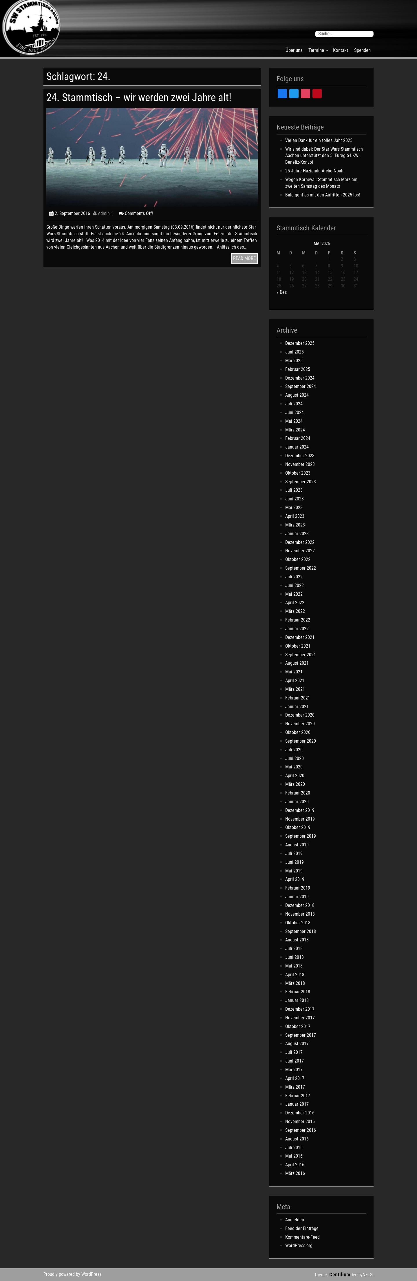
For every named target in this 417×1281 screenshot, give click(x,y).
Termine (316, 50)
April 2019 (294, 879)
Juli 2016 (294, 1147)
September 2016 (300, 1130)
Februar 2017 (297, 1095)
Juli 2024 (294, 404)
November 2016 (300, 1121)
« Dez (282, 292)
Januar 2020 (297, 801)
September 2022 (300, 568)
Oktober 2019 (297, 827)
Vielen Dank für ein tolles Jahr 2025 (318, 140)
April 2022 (294, 602)
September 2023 (300, 481)
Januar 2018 (297, 1000)
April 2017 (294, 1078)
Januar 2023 (297, 533)
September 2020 (300, 741)
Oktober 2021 (297, 646)
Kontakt (340, 50)
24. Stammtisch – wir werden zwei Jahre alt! (138, 97)
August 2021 (297, 663)
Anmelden (294, 1219)
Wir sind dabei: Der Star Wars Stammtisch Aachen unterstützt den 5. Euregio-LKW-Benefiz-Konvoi (324, 155)
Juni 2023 (294, 499)
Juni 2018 (294, 957)
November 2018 (300, 914)
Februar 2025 (297, 369)
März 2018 (295, 983)
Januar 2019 (297, 896)
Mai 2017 (294, 1069)
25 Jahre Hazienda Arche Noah (314, 171)
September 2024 (300, 386)
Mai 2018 (294, 966)
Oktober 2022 (297, 559)
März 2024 (295, 430)
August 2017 (297, 1043)
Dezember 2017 (299, 1009)
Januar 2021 (297, 706)
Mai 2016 (294, 1156)
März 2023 (295, 525)
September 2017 (300, 1035)
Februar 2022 (297, 620)
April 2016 (294, 1164)
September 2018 (300, 931)
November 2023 (300, 464)
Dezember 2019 (299, 810)
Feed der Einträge (302, 1228)
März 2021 (295, 689)
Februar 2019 (297, 888)
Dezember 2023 (299, 455)
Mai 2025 (294, 360)
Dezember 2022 (299, 542)
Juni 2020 (294, 758)
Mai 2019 (294, 871)
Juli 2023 (294, 490)
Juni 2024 (294, 412)
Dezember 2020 (299, 715)
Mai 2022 (294, 594)
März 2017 (295, 1087)
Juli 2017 (294, 1052)
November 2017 (300, 1018)
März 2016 (295, 1173)
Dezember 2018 (299, 905)
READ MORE (244, 258)
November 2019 (300, 819)
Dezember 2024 (299, 378)
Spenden (362, 50)
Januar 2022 (297, 628)
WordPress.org (298, 1245)
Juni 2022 (294, 585)
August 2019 (297, 845)
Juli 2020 (294, 749)
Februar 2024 (297, 438)
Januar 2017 (297, 1104)
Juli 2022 (294, 577)
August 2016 (297, 1139)
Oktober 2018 (297, 922)
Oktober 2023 (297, 473)
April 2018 (294, 974)
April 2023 (294, 516)
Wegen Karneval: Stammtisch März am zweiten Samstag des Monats (321, 183)
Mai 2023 (294, 507)
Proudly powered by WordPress (72, 1274)
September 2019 (300, 836)
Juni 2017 (294, 1061)
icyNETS (364, 1275)
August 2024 (297, 395)
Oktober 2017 (297, 1026)
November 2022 (300, 550)
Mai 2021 (294, 672)
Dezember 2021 (299, 637)
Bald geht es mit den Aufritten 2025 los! (322, 195)
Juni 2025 (294, 352)
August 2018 (297, 940)
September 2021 (300, 654)
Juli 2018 (294, 948)
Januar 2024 (297, 447)
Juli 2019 (294, 853)
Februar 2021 (297, 698)
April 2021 (294, 680)
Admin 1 (103, 213)
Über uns (294, 50)
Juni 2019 (294, 862)
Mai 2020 (294, 767)
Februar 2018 (297, 991)
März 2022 (295, 611)
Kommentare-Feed (302, 1237)
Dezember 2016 (299, 1113)
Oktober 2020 (297, 732)
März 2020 (295, 784)
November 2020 (300, 723)
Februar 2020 (297, 793)
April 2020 (294, 775)
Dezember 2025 (299, 343)
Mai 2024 (294, 421)
